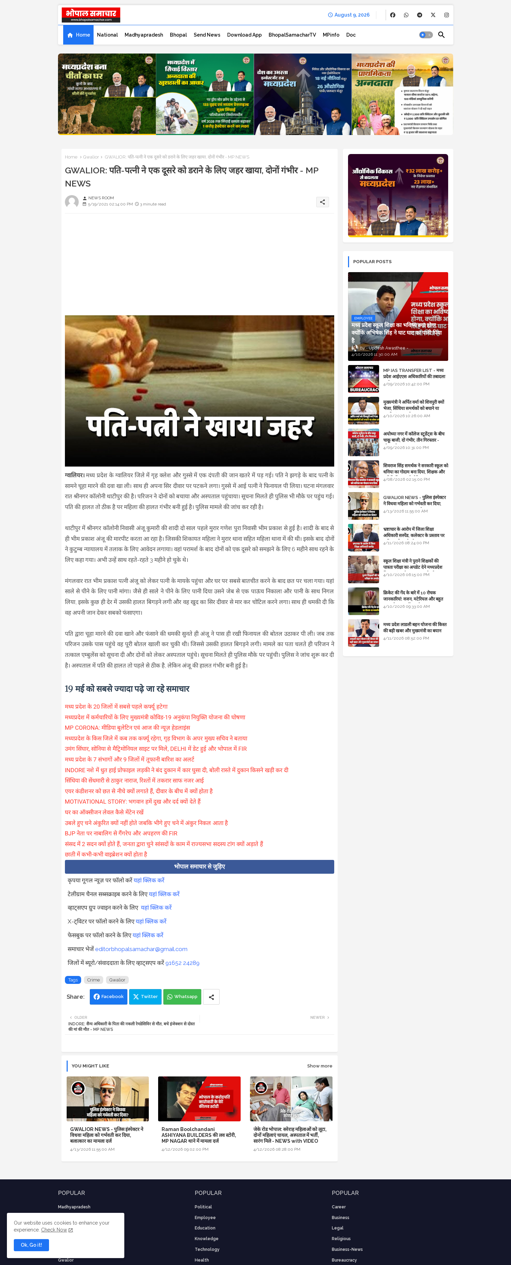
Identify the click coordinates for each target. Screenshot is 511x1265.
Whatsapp (185, 996)
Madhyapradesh (144, 35)
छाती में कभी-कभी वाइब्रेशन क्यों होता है (106, 854)
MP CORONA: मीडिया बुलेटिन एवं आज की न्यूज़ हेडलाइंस (127, 727)
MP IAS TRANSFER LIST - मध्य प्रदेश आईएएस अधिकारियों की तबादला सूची (414, 376)
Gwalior (91, 157)
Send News (207, 35)
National (107, 35)
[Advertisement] (199, 267)
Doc (351, 35)
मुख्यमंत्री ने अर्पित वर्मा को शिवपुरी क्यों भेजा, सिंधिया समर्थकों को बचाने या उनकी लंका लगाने (413, 408)
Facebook (113, 996)
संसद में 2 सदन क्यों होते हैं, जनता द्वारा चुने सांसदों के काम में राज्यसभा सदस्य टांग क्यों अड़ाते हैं (164, 844)
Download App (244, 35)
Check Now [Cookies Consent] (54, 1230)
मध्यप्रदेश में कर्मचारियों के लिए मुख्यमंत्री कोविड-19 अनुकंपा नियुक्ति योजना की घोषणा (155, 717)
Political (203, 1207)
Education (205, 1228)
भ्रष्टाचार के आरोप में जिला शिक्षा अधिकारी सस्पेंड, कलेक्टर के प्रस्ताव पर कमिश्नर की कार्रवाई (413, 535)
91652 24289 (182, 962)
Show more (319, 1065)
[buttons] (392, 15)
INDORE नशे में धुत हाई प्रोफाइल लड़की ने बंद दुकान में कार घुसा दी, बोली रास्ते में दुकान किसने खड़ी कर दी (177, 770)
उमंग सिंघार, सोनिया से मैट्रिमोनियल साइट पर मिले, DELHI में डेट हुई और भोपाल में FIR (156, 748)
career (339, 1207)
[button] (426, 34)
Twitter (149, 996)
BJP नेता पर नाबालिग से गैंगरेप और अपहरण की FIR (121, 833)
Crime (93, 980)
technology (207, 1249)
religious (341, 1238)
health (202, 1260)
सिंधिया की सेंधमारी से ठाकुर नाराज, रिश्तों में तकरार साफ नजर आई (134, 780)
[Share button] (211, 997)
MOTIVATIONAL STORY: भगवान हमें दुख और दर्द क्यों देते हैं (133, 801)
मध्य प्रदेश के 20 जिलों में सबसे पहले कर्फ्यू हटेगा (116, 706)
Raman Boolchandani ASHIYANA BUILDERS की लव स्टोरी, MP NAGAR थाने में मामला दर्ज (199, 1135)
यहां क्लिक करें (149, 880)
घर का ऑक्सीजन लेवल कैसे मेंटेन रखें (104, 812)
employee (205, 1217)
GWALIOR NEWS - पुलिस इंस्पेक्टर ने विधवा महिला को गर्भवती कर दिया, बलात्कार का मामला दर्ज (106, 1135)
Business (340, 1217)
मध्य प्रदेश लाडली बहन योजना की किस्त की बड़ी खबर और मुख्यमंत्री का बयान (414, 627)
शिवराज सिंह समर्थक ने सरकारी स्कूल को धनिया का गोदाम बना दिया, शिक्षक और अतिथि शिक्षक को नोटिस (415, 472)
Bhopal (178, 35)
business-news (347, 1249)
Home (83, 35)
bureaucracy (344, 1260)
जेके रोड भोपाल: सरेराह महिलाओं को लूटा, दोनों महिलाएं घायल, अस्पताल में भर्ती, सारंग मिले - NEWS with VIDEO (290, 1135)
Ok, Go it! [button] (31, 1245)
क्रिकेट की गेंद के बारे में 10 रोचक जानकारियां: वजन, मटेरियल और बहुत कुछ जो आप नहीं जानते (413, 599)
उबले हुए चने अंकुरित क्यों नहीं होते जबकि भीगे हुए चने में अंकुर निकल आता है (146, 823)
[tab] (78, 35)
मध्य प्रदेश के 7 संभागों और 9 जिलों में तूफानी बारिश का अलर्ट (130, 759)
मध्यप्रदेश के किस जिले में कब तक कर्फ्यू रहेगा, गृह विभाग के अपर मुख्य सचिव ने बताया (157, 738)
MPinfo (331, 35)
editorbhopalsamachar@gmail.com (141, 949)
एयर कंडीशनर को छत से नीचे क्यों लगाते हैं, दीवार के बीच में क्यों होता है (139, 791)
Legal (338, 1228)
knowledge (207, 1238)
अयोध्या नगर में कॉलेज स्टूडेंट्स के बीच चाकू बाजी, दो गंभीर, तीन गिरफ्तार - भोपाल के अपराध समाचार (413, 440)
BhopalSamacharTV (292, 35)
